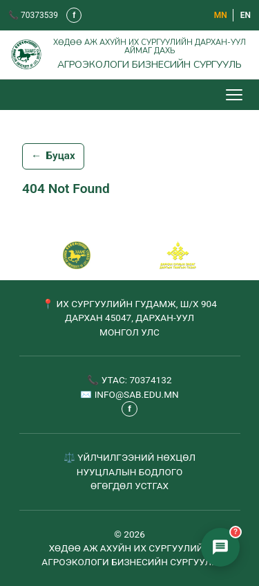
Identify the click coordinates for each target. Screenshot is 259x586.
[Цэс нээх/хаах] (235, 95)
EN (245, 15)
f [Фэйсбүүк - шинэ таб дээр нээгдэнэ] (74, 15)
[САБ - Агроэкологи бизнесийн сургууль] (76, 255)
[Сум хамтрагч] (178, 255)
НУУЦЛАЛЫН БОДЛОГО (130, 471)
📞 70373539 (33, 15)
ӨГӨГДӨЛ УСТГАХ (129, 485)
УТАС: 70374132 (137, 379)
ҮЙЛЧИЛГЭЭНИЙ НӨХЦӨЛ (136, 457)
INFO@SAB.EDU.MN (137, 394)
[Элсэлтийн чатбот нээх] (220, 547)
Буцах (53, 156)
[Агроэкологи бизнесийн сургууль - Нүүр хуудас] (129, 55)
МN (220, 15)
